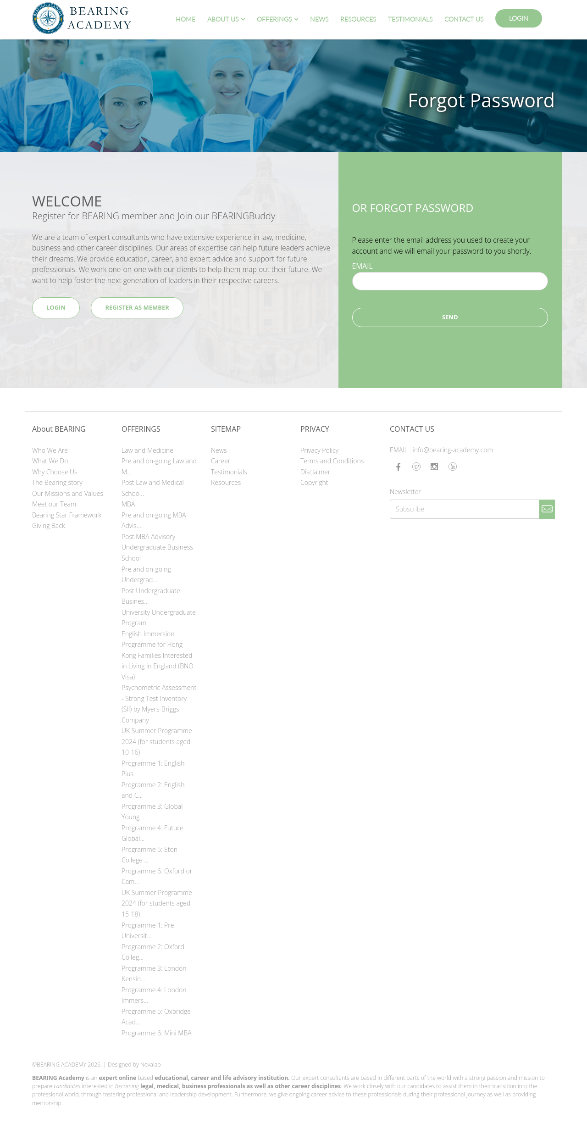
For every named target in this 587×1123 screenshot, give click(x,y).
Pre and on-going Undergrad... (146, 574)
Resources (358, 19)
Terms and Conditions (332, 460)
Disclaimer (315, 471)
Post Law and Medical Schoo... (153, 488)
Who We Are (50, 450)
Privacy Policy (319, 450)
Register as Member (137, 307)
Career (220, 460)
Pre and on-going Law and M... (159, 466)
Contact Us (463, 19)
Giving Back (48, 525)
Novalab (150, 1064)
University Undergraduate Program (159, 618)
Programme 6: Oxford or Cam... (157, 876)
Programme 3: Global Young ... (152, 812)
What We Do (50, 460)
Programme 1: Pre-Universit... (149, 930)
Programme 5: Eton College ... (149, 855)
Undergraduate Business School (157, 552)
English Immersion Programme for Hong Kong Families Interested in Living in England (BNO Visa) (158, 655)
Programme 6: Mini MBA (157, 1032)
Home (185, 19)
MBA (128, 504)
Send (450, 317)
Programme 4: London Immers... (154, 995)
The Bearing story (57, 482)
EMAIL (362, 266)
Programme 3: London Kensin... (154, 974)
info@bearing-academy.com (453, 449)
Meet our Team (54, 504)
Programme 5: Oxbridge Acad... (156, 1017)
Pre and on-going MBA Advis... (154, 520)
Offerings (274, 19)
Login (518, 18)
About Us (222, 19)
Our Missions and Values (67, 493)
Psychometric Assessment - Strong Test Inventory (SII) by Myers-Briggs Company (159, 703)
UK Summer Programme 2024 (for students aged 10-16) (157, 741)
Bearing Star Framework (66, 515)
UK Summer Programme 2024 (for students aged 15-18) (157, 903)
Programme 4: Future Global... (152, 833)
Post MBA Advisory (148, 536)
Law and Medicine (147, 450)
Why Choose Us (55, 471)
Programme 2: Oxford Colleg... (153, 952)
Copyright (314, 482)
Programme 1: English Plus (153, 768)
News (319, 19)
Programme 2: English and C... (153, 790)
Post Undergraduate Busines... (151, 596)
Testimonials (410, 19)
